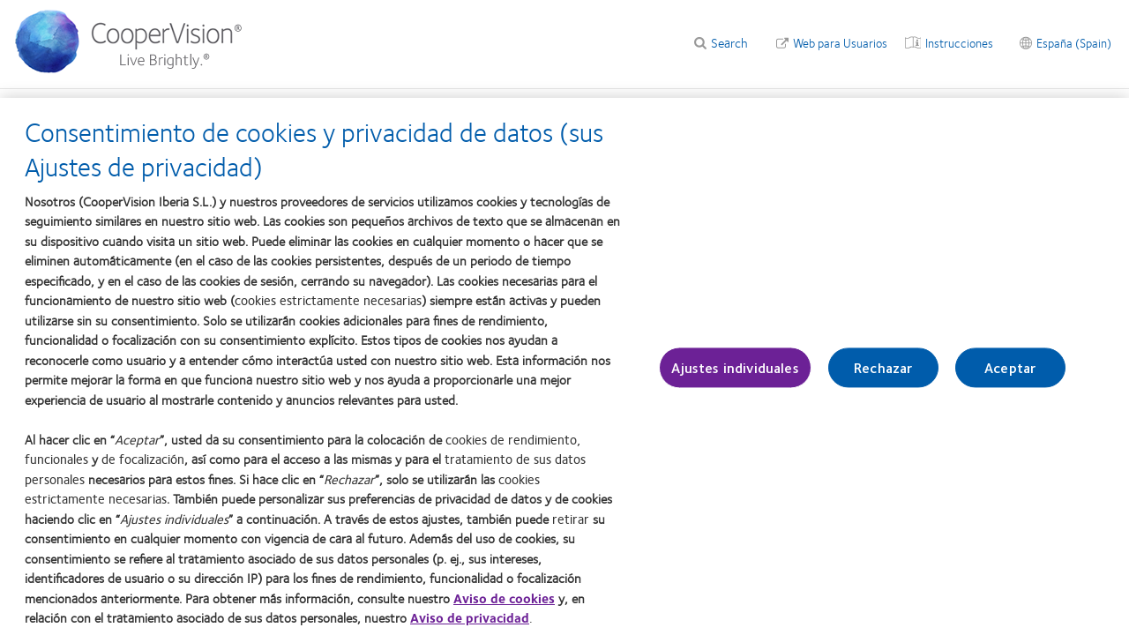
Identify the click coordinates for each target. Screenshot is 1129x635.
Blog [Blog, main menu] (716, 107)
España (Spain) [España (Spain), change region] (1073, 42)
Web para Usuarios (840, 42)
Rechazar (883, 377)
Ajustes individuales (734, 377)
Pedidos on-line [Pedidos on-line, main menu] (794, 107)
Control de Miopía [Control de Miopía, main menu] (250, 107)
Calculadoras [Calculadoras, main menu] (356, 107)
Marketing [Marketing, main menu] (568, 107)
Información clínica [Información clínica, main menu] (465, 107)
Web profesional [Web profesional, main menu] (55, 107)
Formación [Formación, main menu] (649, 107)
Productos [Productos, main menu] (150, 107)
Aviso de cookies (504, 607)
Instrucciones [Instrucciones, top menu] (959, 42)
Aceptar (1010, 377)
